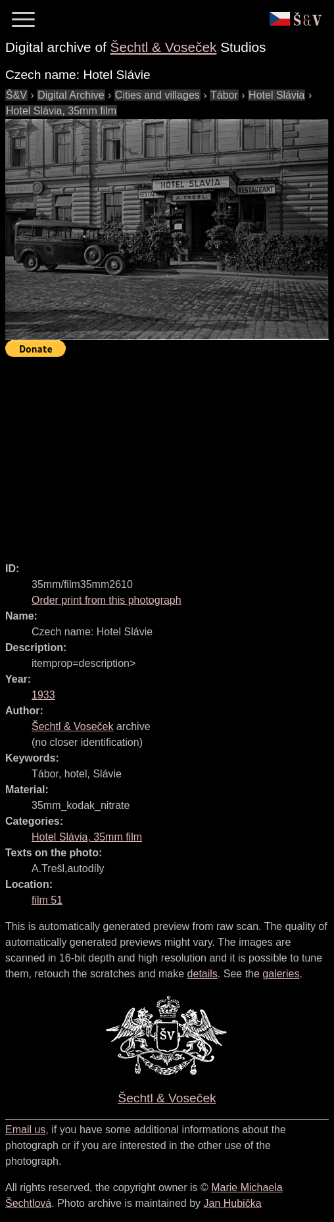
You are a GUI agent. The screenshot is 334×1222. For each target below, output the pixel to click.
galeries (280, 973)
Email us (25, 1129)
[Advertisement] (169, 454)
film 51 (47, 900)
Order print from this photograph (106, 600)
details (202, 973)
